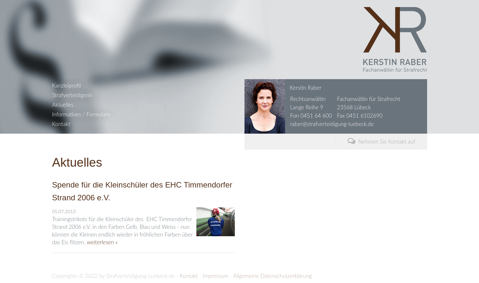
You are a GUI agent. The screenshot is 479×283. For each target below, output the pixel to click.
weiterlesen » (102, 242)
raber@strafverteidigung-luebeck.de (332, 124)
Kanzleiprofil (66, 85)
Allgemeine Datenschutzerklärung (272, 275)
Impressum (215, 275)
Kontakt (61, 124)
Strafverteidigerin (72, 95)
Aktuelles (63, 104)
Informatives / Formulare (81, 114)
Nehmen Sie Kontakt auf (382, 141)
